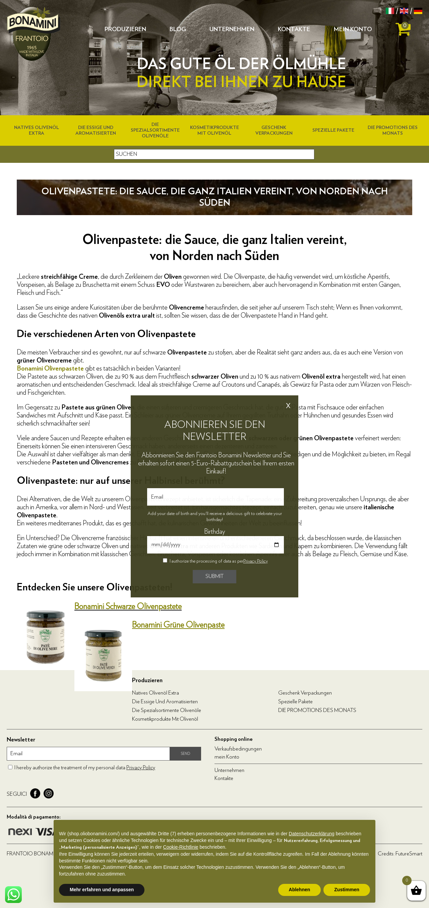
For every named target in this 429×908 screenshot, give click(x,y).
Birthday (214, 531)
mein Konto (352, 29)
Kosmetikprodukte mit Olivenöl (165, 719)
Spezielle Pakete (333, 130)
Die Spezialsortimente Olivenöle (155, 130)
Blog (178, 29)
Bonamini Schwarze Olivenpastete (128, 606)
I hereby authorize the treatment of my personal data (84, 767)
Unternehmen (231, 29)
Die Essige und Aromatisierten (165, 701)
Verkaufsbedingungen (238, 749)
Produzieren (125, 29)
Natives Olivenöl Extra (155, 693)
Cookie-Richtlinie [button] (180, 847)
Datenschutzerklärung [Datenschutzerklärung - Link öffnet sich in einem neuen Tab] (311, 833)
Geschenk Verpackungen (305, 693)
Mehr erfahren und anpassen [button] (102, 889)
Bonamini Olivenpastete (50, 368)
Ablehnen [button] (299, 889)
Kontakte (294, 29)
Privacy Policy (255, 561)
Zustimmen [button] (346, 889)
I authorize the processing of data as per (219, 561)
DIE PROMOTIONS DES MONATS (317, 710)
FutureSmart (408, 853)
